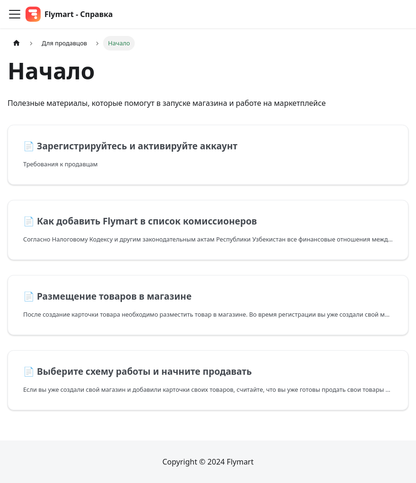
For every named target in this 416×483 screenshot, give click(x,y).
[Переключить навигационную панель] (15, 14)
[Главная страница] (17, 43)
